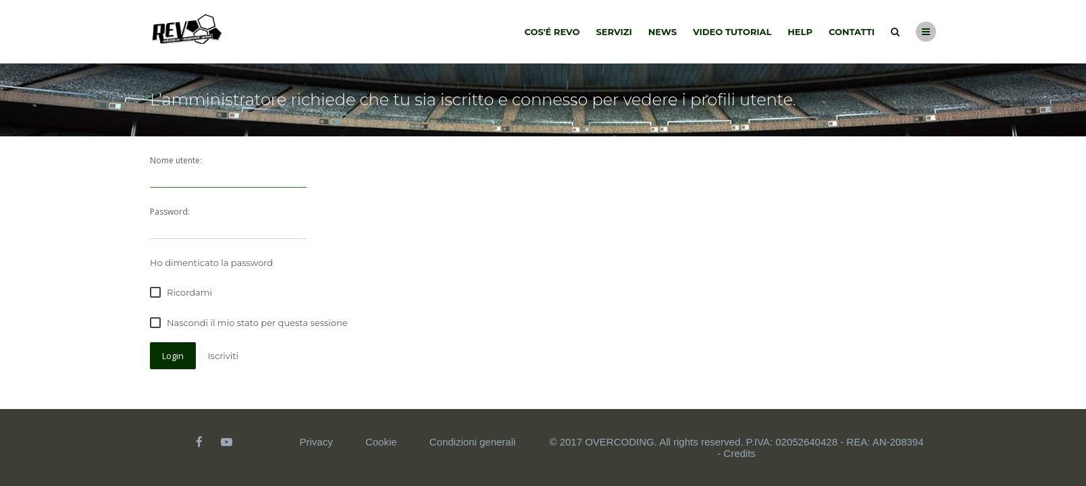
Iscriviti (223, 355)
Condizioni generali (473, 442)
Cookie (381, 442)
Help (799, 31)
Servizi (613, 31)
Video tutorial (732, 31)
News (662, 31)
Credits (739, 453)
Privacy (316, 442)
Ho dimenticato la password (211, 262)
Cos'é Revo (552, 31)
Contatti (852, 31)
